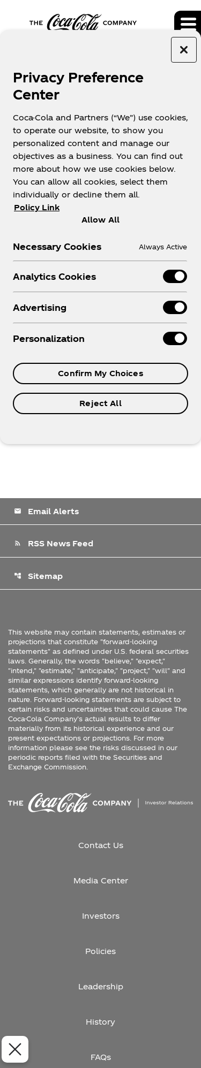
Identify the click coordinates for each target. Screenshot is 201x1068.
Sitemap (38, 576)
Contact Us (100, 845)
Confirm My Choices (100, 373)
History (100, 1021)
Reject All (100, 403)
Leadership (100, 986)
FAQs (101, 1057)
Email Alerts (46, 511)
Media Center (100, 880)
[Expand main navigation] (187, 24)
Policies (100, 951)
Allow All (100, 219)
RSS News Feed (53, 543)
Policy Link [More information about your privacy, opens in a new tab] (36, 207)
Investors (101, 915)
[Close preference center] (184, 50)
